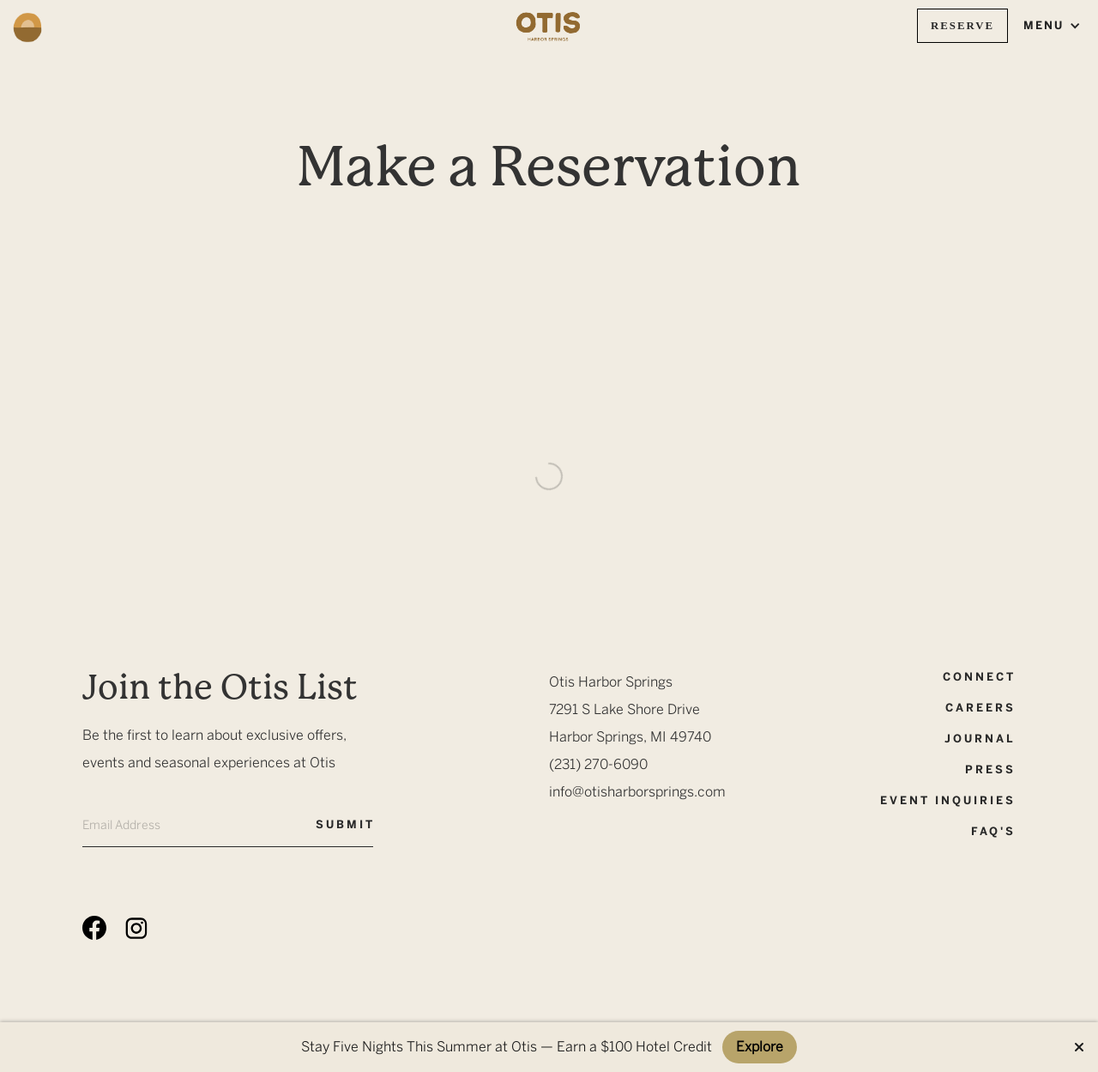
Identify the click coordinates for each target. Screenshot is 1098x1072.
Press (990, 769)
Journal (980, 738)
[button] (1052, 25)
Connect (979, 676)
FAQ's (993, 831)
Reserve (962, 26)
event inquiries (948, 800)
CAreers (980, 707)
